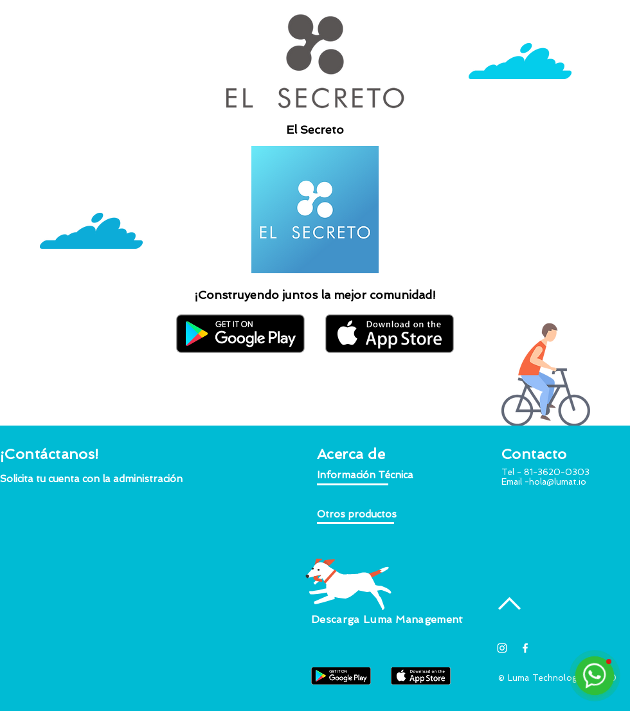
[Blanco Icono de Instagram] (502, 648)
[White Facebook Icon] (525, 648)
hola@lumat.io (557, 482)
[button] (91, 479)
